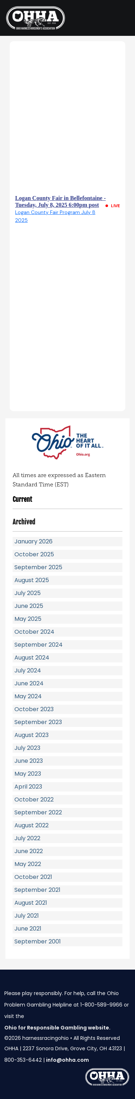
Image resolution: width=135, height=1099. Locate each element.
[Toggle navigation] (121, 18)
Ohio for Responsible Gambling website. (57, 1027)
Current (22, 499)
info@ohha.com (67, 1060)
